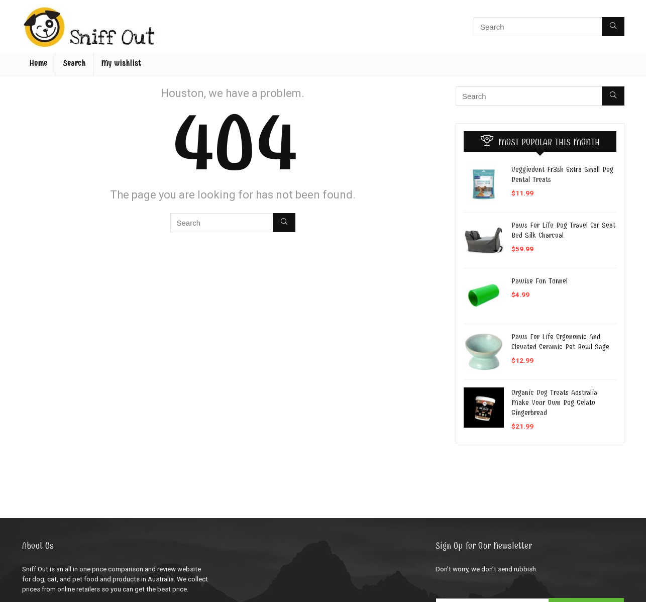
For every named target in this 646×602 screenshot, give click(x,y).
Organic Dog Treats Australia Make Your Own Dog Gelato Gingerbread (554, 402)
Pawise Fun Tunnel (539, 280)
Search (74, 63)
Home (38, 63)
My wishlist (121, 63)
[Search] (613, 26)
